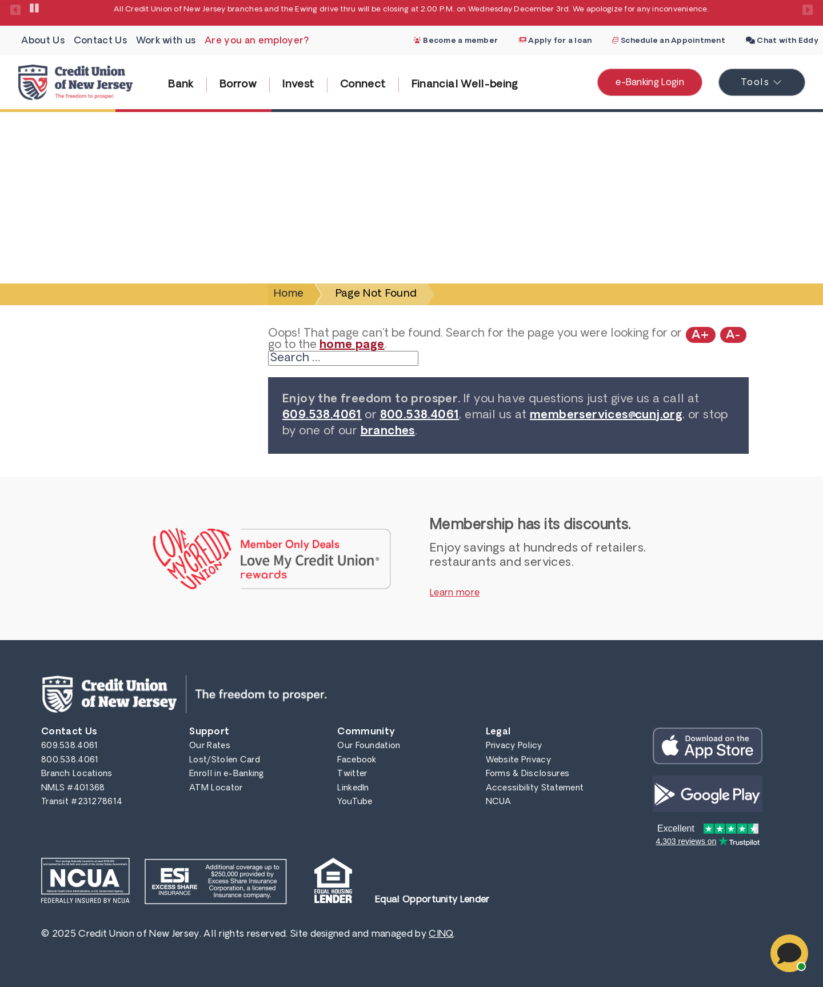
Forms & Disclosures (527, 774)
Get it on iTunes (707, 746)
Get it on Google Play (707, 794)
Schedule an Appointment (668, 41)
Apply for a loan (555, 41)
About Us (43, 41)
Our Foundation (368, 746)
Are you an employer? (257, 41)
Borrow (238, 84)
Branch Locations (77, 774)
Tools (773, 80)
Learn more (455, 593)
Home (288, 294)
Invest (298, 84)
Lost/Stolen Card (224, 760)
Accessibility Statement (535, 788)
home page (352, 345)
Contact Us (100, 41)
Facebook (356, 760)
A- (733, 335)
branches (388, 431)
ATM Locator (215, 788)
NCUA (499, 802)
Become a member (455, 41)
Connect (363, 84)
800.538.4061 (420, 415)
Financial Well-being (465, 84)
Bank (180, 84)
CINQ (441, 934)
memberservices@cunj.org (606, 415)
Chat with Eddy (782, 41)
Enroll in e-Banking (226, 774)
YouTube (354, 802)
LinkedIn (353, 788)
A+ (701, 335)
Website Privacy (518, 760)
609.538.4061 (322, 415)
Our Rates (209, 746)
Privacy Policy (514, 746)
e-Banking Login (650, 82)
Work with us (166, 41)
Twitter (352, 774)
